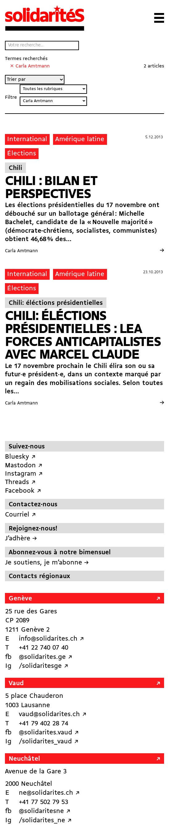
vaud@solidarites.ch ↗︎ (52, 714)
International (27, 139)
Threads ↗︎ (20, 482)
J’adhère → (21, 538)
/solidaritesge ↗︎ (43, 666)
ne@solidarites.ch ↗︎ (49, 793)
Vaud (16, 683)
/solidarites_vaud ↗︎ (48, 741)
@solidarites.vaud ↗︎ (49, 732)
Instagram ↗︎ (24, 474)
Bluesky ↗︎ (20, 457)
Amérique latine (79, 139)
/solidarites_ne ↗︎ (45, 820)
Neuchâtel (24, 759)
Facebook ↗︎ (23, 491)
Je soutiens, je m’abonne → (47, 563)
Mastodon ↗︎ (23, 465)
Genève (20, 598)
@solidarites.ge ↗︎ (45, 657)
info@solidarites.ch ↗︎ (51, 639)
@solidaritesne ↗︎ (44, 811)
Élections (21, 153)
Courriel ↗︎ (20, 515)
